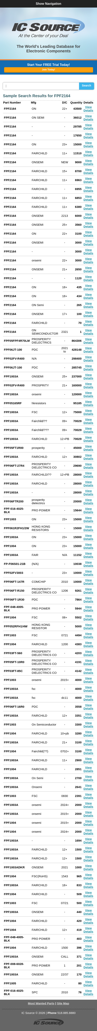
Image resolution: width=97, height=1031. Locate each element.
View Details (88, 108)
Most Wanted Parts (41, 1003)
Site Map (63, 1003)
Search (86, 85)
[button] (48, 27)
